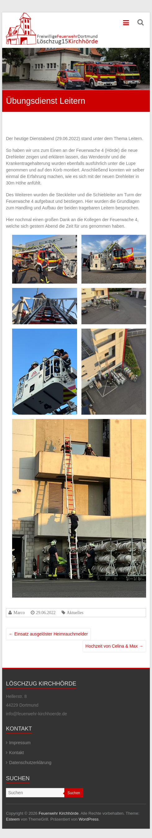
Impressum (19, 742)
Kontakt (16, 752)
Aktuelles (75, 612)
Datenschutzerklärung (30, 762)
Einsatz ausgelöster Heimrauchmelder (48, 633)
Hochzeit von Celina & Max (114, 646)
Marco (19, 612)
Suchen (73, 793)
